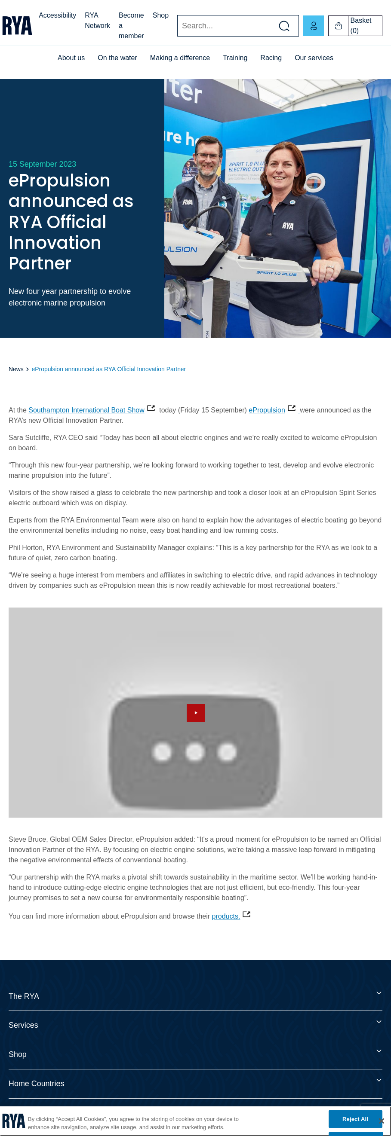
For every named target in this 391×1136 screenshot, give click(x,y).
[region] (195, 1121)
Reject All (355, 1119)
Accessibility (57, 15)
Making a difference (180, 57)
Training (235, 57)
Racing (271, 57)
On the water (117, 57)
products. (226, 916)
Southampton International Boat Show (86, 410)
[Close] (381, 1121)
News (16, 369)
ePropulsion (267, 410)
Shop (161, 15)
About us (71, 57)
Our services (314, 57)
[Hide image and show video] (195, 713)
